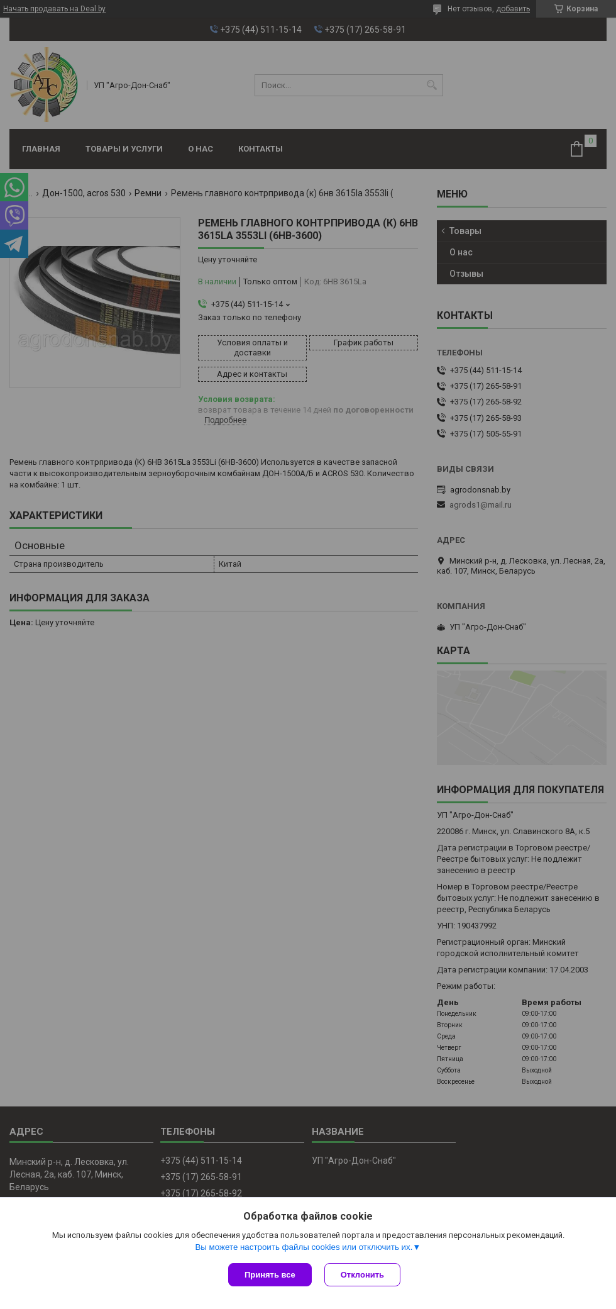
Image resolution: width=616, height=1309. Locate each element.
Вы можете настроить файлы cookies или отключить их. (303, 1247)
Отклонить (362, 1274)
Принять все (270, 1274)
